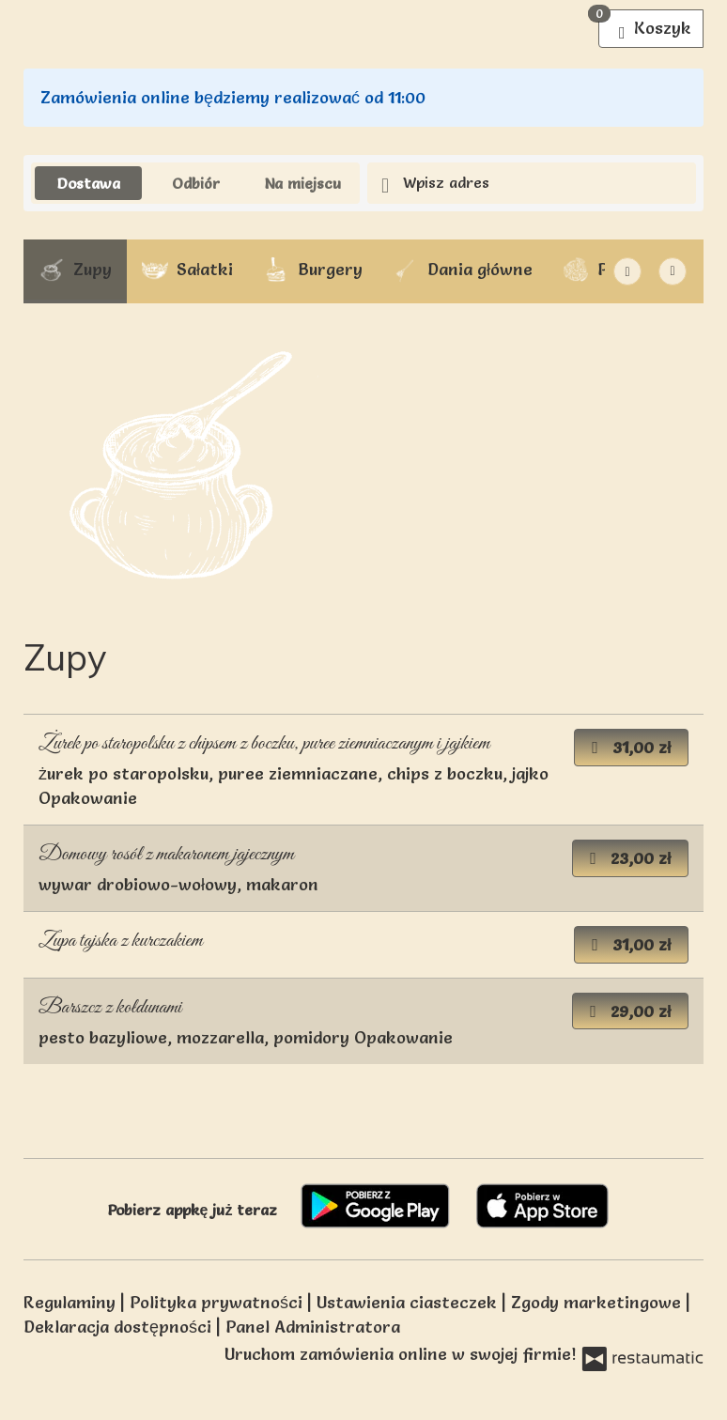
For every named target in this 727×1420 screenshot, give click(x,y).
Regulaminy (71, 1302)
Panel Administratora (312, 1326)
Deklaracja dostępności (119, 1326)
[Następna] (627, 271)
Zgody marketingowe (598, 1302)
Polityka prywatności (218, 1302)
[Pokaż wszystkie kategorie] (672, 271)
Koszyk (644, 24)
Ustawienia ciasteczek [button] (409, 1302)
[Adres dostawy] (531, 183)
